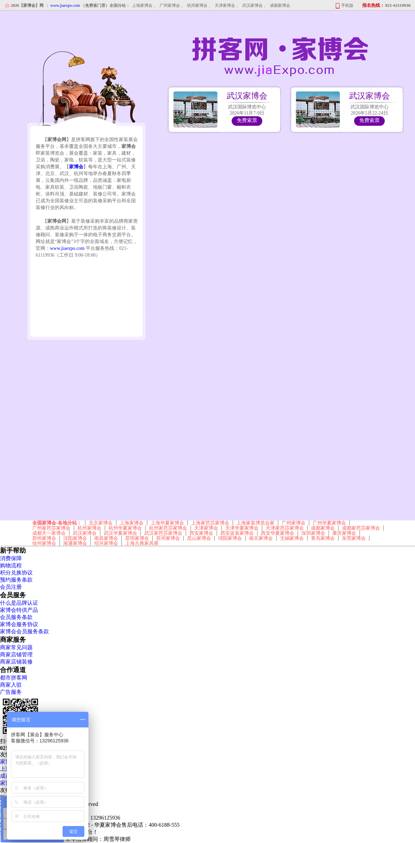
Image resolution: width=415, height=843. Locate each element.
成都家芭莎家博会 (361, 528)
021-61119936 (398, 5)
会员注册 (11, 587)
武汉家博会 (252, 5)
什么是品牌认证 (19, 603)
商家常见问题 (16, 647)
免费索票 (247, 120)
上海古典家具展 (142, 543)
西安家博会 (201, 533)
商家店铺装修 (16, 662)
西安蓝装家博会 (237, 533)
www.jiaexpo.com (67, 248)
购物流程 (11, 565)
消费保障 (11, 558)
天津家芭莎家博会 (285, 528)
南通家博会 (75, 543)
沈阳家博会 (75, 538)
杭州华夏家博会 (125, 528)
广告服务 (11, 692)
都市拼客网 (13, 678)
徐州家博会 (44, 543)
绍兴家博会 (106, 543)
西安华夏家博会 (277, 533)
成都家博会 (280, 5)
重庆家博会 (344, 533)
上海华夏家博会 (167, 523)
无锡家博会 (292, 538)
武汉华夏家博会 (120, 533)
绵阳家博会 (230, 538)
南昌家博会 (106, 538)
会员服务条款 (16, 617)
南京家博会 (261, 538)
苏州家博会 (168, 538)
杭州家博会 (197, 5)
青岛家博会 (323, 538)
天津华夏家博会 (242, 528)
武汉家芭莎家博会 (163, 533)
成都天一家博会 (49, 533)
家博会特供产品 (19, 610)
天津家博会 (225, 5)
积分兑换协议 (16, 572)
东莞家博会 (354, 538)
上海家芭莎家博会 (210, 523)
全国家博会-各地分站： (57, 523)
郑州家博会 (44, 538)
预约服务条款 (16, 580)
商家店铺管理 (16, 654)
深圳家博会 (313, 533)
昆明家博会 (137, 538)
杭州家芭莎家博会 (168, 528)
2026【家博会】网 (27, 5)
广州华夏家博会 (329, 523)
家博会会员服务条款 (24, 631)
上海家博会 (142, 5)
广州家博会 (170, 5)
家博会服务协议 (19, 624)
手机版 (347, 5)
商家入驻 (11, 685)
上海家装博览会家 (255, 523)
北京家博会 (101, 523)
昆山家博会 (199, 538)
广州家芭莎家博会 (51, 528)
